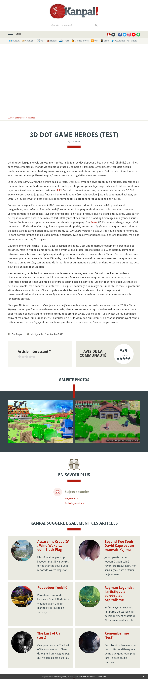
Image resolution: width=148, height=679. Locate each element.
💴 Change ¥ (28, 40)
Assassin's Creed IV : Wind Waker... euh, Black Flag (53, 546)
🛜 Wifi (94, 40)
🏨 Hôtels (52, 40)
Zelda (94, 222)
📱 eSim (104, 40)
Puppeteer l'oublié (52, 588)
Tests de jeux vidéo (74, 503)
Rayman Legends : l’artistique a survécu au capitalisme (119, 594)
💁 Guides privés (80, 40)
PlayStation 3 (71, 498)
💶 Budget (14, 40)
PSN (59, 190)
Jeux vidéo (30, 117)
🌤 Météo (132, 40)
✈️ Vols (41, 40)
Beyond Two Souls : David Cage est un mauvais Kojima (120, 546)
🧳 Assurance (118, 40)
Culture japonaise (16, 117)
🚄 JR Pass (64, 40)
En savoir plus (101, 676)
